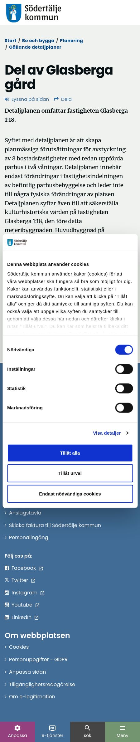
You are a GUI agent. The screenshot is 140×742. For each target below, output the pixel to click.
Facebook (24, 568)
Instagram (24, 592)
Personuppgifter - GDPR (38, 659)
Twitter (20, 580)
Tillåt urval (70, 473)
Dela (63, 99)
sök (87, 731)
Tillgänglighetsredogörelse (42, 684)
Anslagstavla (25, 512)
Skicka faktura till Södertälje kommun (55, 525)
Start (11, 40)
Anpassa (17, 731)
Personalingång (28, 537)
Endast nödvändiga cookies (70, 493)
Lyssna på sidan (27, 99)
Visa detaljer (107, 433)
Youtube (22, 604)
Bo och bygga (38, 40)
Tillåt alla (70, 452)
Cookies (19, 647)
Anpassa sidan (27, 672)
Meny (122, 731)
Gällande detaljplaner (35, 47)
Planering (71, 40)
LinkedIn (21, 617)
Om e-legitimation (32, 696)
